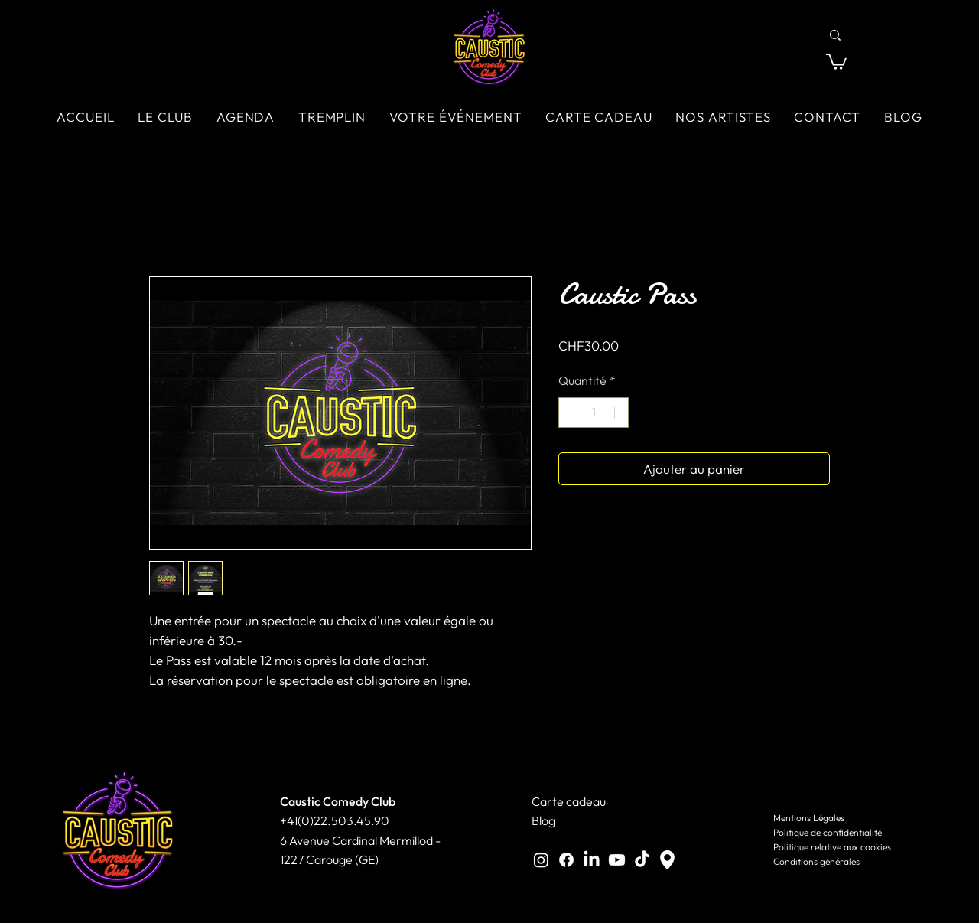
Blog (543, 820)
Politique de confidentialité (827, 832)
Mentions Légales (808, 818)
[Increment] (615, 412)
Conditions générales (816, 861)
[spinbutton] (593, 412)
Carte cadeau (569, 801)
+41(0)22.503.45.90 (334, 820)
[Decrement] (571, 412)
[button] (836, 61)
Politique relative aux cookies (832, 847)
